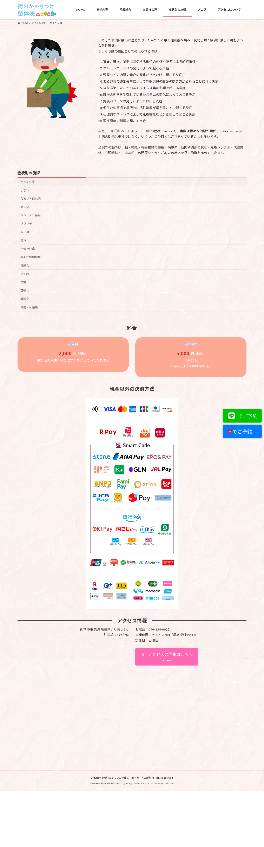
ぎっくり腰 (27, 182)
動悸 (23, 240)
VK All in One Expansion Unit (158, 783)
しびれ (24, 190)
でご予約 (242, 416)
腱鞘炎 (24, 299)
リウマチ (26, 223)
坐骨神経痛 (27, 248)
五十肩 (24, 232)
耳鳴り (24, 290)
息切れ (24, 273)
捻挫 (23, 282)
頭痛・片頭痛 (29, 307)
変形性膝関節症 (30, 257)
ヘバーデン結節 (30, 215)
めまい (24, 207)
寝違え (24, 265)
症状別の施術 (29, 173)
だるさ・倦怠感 (30, 198)
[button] (166, 657)
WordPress (109, 783)
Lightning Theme (131, 783)
